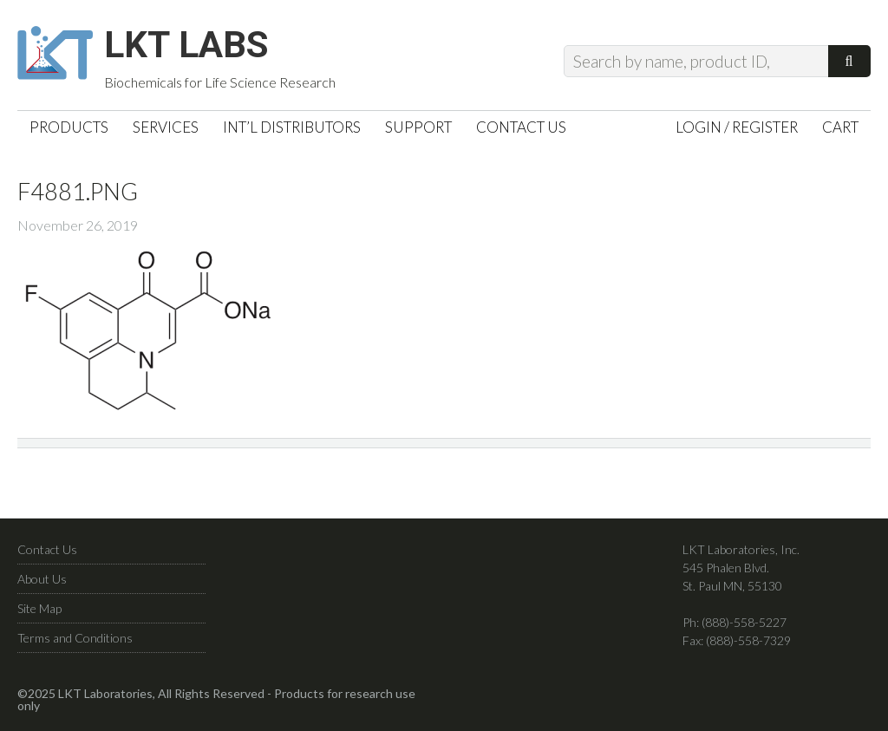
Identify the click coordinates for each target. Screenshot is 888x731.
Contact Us (47, 555)
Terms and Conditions (75, 643)
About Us (42, 585)
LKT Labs (200, 48)
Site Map (39, 614)
